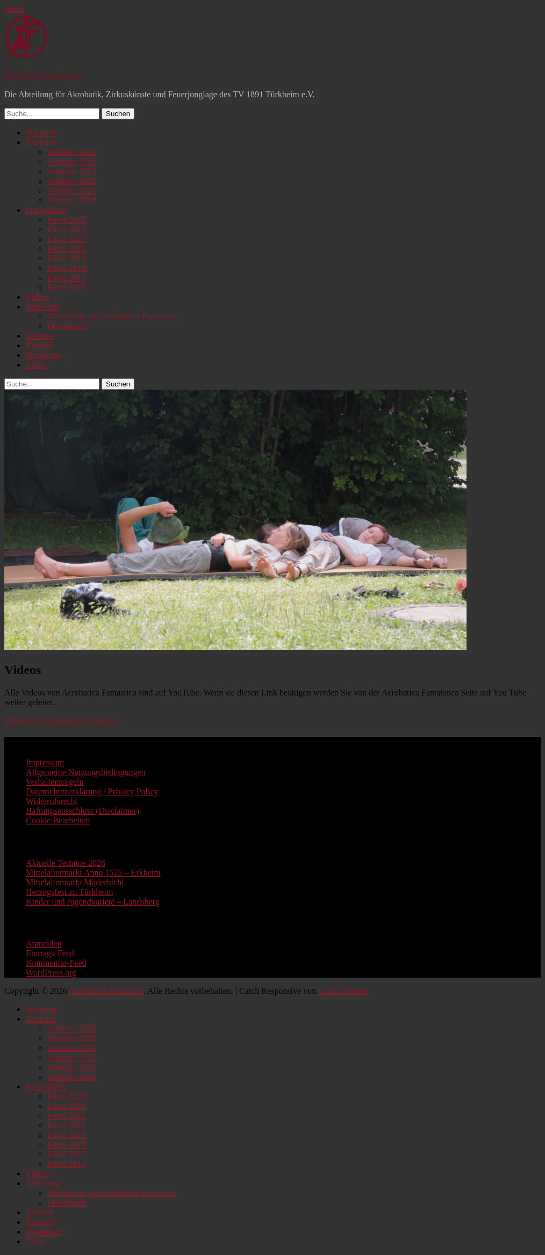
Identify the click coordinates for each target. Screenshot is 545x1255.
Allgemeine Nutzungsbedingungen (86, 772)
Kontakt (40, 345)
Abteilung (43, 306)
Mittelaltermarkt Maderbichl (75, 882)
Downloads (67, 326)
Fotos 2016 (66, 287)
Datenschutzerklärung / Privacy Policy (92, 791)
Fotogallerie (46, 209)
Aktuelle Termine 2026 (65, 862)
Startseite (42, 132)
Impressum (45, 762)
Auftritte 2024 (71, 171)
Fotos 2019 (66, 258)
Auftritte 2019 (71, 200)
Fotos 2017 (66, 277)
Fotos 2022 (66, 238)
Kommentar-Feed (56, 962)
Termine (40, 335)
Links (35, 364)
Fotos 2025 (66, 219)
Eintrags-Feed (50, 953)
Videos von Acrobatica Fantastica (62, 720)
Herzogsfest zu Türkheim (69, 892)
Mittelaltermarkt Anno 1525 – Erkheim (93, 872)
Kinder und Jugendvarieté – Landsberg (93, 901)
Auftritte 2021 (71, 190)
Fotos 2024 (66, 229)
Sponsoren (44, 355)
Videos (37, 297)
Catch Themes (343, 990)
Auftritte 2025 (71, 161)
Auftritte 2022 (71, 180)
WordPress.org (51, 972)
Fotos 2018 (66, 267)
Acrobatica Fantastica (43, 75)
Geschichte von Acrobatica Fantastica (112, 316)
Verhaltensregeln (55, 781)
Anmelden (44, 943)
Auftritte (40, 142)
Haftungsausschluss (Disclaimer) (82, 810)
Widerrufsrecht (51, 801)
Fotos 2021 (66, 248)
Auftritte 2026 (71, 151)
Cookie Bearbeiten (58, 820)
